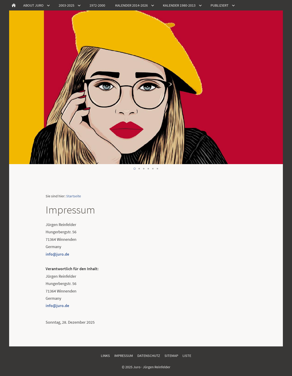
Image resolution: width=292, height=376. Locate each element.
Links (105, 355)
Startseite (73, 196)
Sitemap (171, 355)
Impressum (123, 355)
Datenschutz (148, 355)
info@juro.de (57, 254)
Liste (186, 355)
